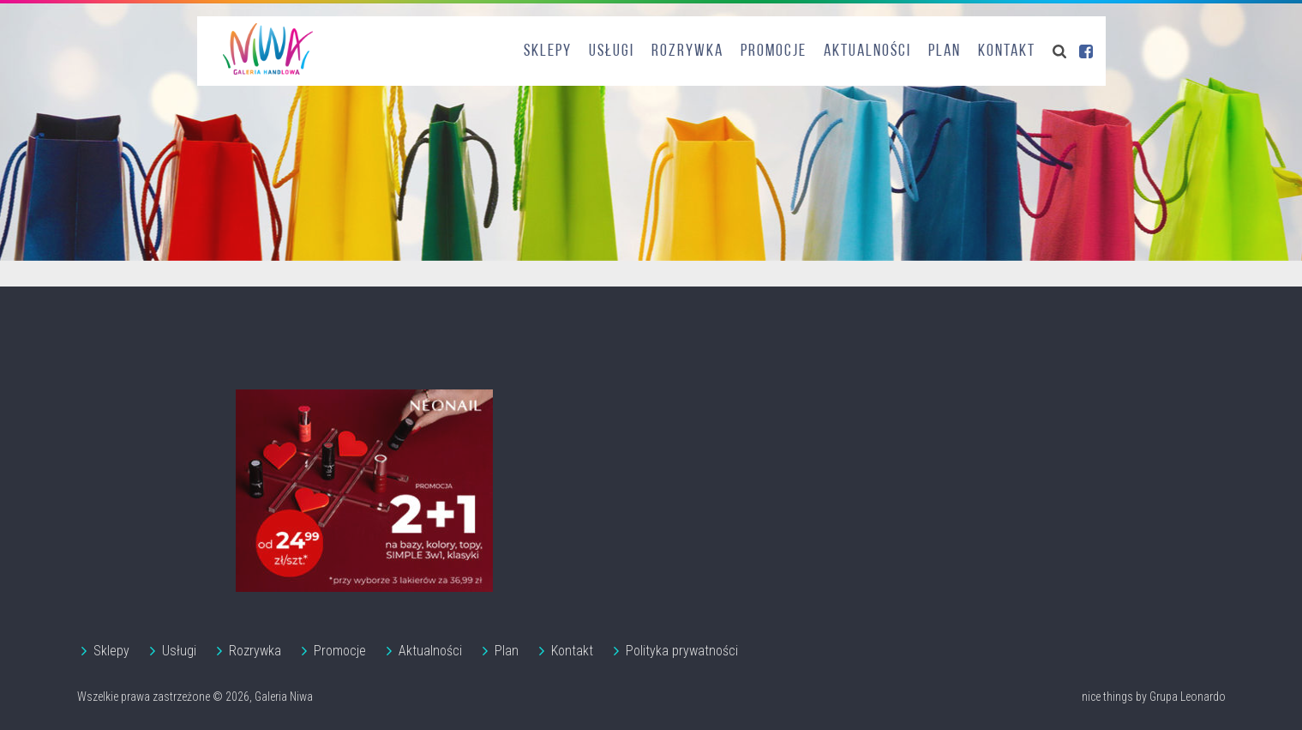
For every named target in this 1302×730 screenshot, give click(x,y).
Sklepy (548, 51)
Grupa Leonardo (1187, 696)
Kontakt (1006, 51)
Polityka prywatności (682, 651)
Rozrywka (687, 51)
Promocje (774, 51)
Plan (944, 51)
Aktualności (867, 51)
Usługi (611, 51)
